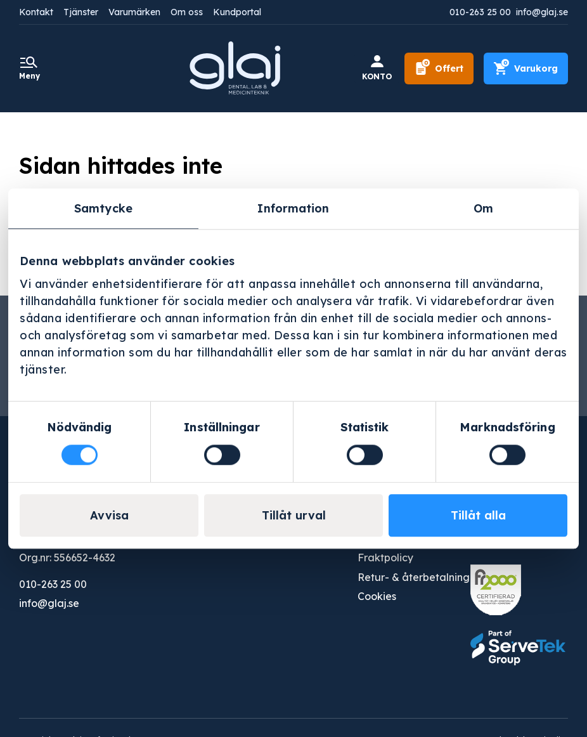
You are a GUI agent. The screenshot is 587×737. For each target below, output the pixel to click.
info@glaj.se (542, 12)
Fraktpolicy (385, 556)
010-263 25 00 (480, 12)
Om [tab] (483, 208)
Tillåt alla (478, 515)
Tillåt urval (294, 515)
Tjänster (80, 12)
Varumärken (134, 12)
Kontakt (36, 12)
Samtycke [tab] (103, 208)
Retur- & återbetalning (414, 576)
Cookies (377, 595)
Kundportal (237, 12)
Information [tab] (293, 208)
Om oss (187, 12)
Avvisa (109, 515)
